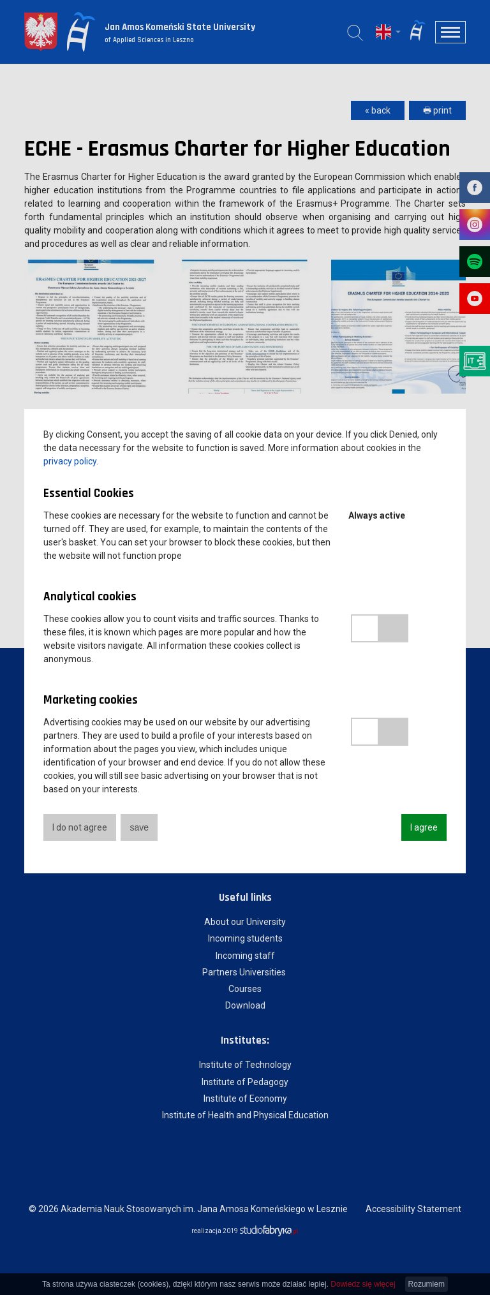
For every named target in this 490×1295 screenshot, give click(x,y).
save (139, 827)
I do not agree (79, 827)
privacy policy (69, 461)
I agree (424, 827)
